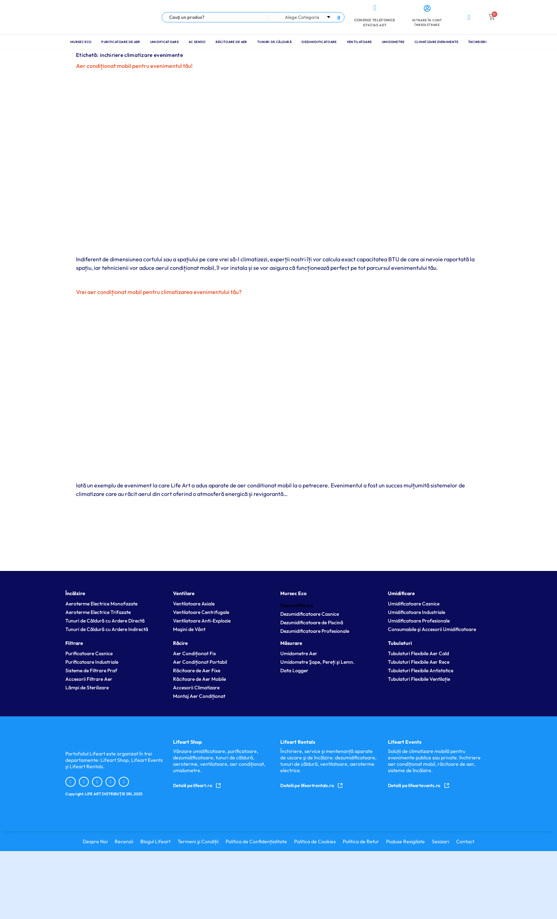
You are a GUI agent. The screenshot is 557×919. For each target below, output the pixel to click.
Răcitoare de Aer (231, 42)
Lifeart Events (404, 742)
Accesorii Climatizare (196, 687)
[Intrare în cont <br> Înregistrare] (427, 8)
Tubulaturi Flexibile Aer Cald (418, 653)
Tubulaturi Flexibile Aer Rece (418, 662)
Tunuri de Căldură (274, 42)
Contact (465, 841)
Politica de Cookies (315, 841)
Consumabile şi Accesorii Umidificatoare (432, 629)
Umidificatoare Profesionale (419, 621)
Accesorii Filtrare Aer (88, 679)
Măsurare (291, 643)
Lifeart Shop (187, 742)
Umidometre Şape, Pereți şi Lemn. (317, 662)
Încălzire (75, 593)
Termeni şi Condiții (198, 841)
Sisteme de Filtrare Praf (91, 670)
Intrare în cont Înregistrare (427, 22)
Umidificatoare (164, 42)
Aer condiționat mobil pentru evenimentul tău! (134, 65)
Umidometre (393, 42)
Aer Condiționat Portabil (200, 662)
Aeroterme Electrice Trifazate (98, 612)
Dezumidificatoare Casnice (309, 614)
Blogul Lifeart (155, 841)
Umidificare (401, 593)
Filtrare (74, 643)
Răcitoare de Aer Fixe (196, 670)
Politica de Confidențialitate (256, 841)
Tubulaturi (400, 643)
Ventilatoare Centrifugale (201, 612)
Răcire (180, 643)
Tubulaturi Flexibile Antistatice (420, 670)
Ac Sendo (197, 42)
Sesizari (440, 841)
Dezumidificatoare (319, 42)
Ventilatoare (359, 42)
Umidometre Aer (298, 653)
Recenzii (124, 841)
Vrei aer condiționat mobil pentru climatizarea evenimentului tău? (159, 291)
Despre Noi (95, 841)
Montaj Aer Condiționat (199, 696)
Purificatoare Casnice (89, 653)
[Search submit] (339, 17)
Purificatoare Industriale (91, 662)
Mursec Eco (80, 42)
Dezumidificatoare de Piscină (311, 622)
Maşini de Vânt (189, 629)
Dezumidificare (296, 605)
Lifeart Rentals (297, 742)
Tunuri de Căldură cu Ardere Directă (105, 621)
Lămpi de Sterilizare (87, 687)
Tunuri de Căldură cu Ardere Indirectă (106, 629)
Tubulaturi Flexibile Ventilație (419, 679)
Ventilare (184, 593)
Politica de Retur (361, 841)
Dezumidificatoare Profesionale (314, 631)
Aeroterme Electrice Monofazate (101, 603)
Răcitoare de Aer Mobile (199, 679)
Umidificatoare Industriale (416, 612)
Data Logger (294, 670)
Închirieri (478, 42)
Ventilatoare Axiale (194, 603)
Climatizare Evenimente (437, 42)
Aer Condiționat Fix (194, 653)
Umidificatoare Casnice (413, 603)
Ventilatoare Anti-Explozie (202, 621)
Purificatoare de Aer (120, 42)
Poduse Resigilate (405, 841)
